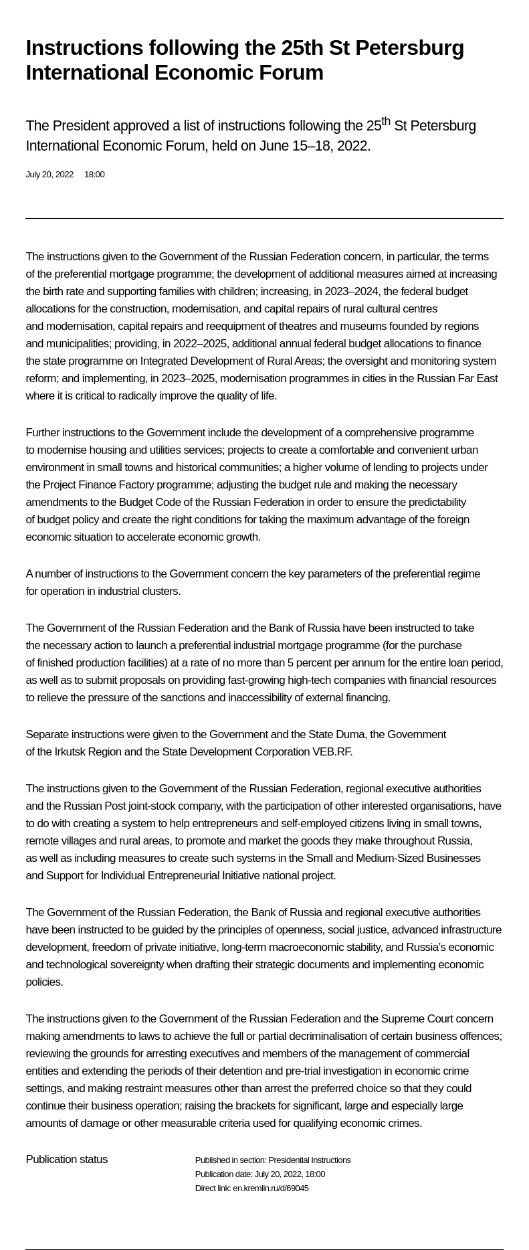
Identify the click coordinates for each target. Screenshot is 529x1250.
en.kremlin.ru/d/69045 (270, 1188)
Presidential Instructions (309, 1160)
